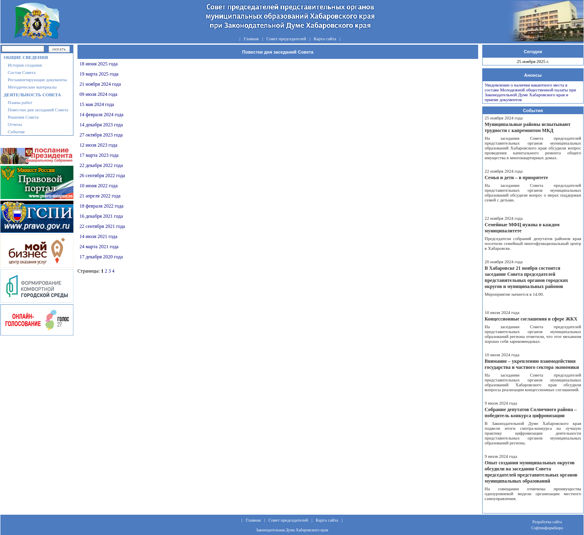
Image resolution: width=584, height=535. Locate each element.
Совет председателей (286, 38)
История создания (25, 65)
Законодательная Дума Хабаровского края (292, 530)
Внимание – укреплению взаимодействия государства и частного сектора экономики (532, 364)
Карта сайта (324, 38)
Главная (251, 38)
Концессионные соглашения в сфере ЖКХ (531, 319)
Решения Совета (23, 117)
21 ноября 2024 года (100, 84)
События (16, 131)
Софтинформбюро (547, 528)
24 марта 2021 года (98, 246)
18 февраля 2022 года (101, 206)
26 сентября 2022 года (102, 175)
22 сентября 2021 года (102, 226)
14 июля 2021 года (98, 236)
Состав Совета (21, 72)
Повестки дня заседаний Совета (38, 109)
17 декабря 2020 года (101, 257)
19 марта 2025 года (98, 74)
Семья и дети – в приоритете (516, 177)
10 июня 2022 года (98, 185)
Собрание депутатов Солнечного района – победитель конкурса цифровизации (531, 412)
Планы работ (20, 102)
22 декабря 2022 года (101, 165)
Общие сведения (26, 57)
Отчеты (15, 124)
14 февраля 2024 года (101, 114)
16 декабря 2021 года (101, 216)
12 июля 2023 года (98, 145)
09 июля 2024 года (98, 94)
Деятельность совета (32, 94)
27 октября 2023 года (101, 135)
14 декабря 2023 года (101, 125)
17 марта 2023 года (98, 155)
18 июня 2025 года (98, 64)
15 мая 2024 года (96, 104)
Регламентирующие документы (37, 79)
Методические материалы (32, 86)
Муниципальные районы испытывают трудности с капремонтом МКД (528, 127)
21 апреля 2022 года (99, 196)
